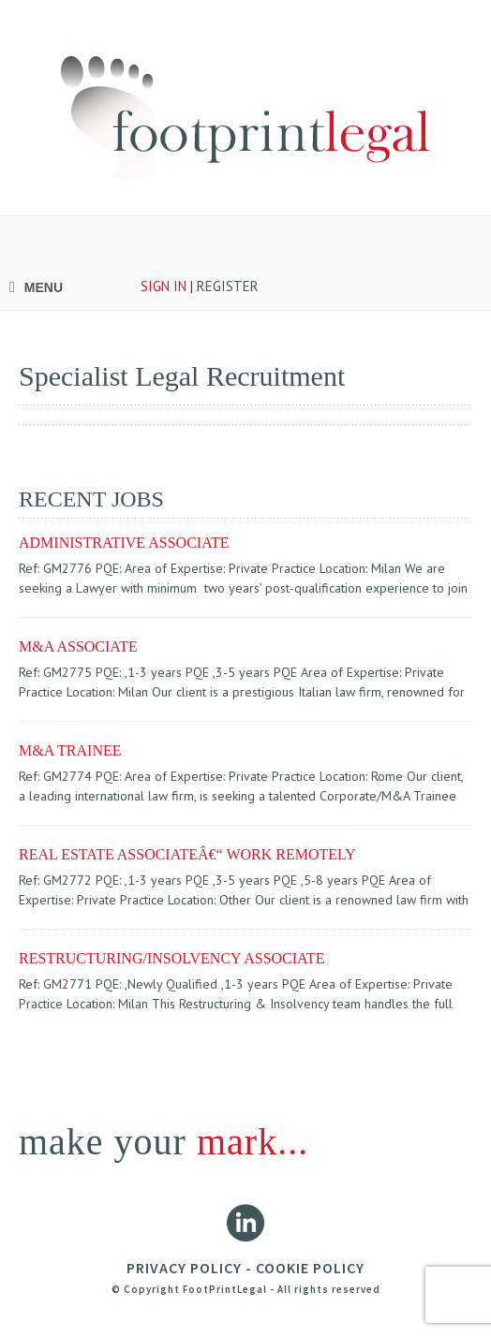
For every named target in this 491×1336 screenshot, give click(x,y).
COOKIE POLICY (310, 1267)
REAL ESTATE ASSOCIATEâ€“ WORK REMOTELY (187, 854)
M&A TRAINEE (70, 750)
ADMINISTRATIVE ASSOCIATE (124, 543)
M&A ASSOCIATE (78, 646)
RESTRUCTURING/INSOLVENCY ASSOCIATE (171, 958)
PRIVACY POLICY (184, 1267)
